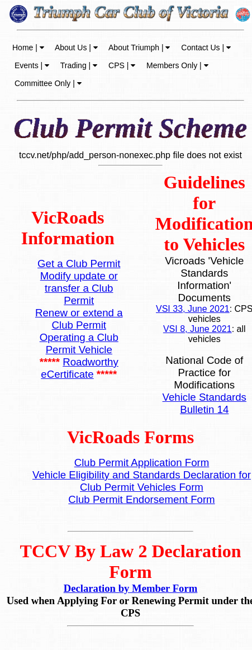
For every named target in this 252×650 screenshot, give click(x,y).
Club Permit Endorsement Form (141, 499)
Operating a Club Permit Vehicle (79, 343)
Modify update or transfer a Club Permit (79, 288)
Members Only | (176, 65)
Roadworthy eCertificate (79, 368)
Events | (30, 65)
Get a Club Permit (78, 263)
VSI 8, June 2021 (197, 329)
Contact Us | (205, 47)
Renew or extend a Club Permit (79, 319)
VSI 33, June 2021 (193, 309)
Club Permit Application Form (142, 462)
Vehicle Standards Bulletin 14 (204, 403)
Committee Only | (47, 83)
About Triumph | (138, 47)
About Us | (75, 47)
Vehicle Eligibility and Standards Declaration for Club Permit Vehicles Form (141, 481)
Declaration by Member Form (131, 588)
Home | (28, 47)
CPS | (120, 65)
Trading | (77, 65)
